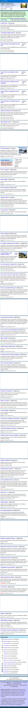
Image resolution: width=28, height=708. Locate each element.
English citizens (18, 159)
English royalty (18, 161)
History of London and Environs (10, 662)
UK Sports (5, 665)
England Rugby (6, 641)
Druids (16, 164)
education (22, 692)
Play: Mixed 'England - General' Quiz (19, 19)
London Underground (8, 664)
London (5, 649)
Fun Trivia (4, 1)
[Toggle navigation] (25, 1)
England (5, 658)
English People (6, 647)
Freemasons (18, 162)
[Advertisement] (14, 61)
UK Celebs (5, 653)
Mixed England (6, 643)
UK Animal (5, 667)
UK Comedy (6, 671)
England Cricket (6, 639)
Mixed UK (5, 651)
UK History (5, 673)
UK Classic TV (6, 669)
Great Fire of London (8, 660)
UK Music (5, 656)
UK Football (5, 645)
